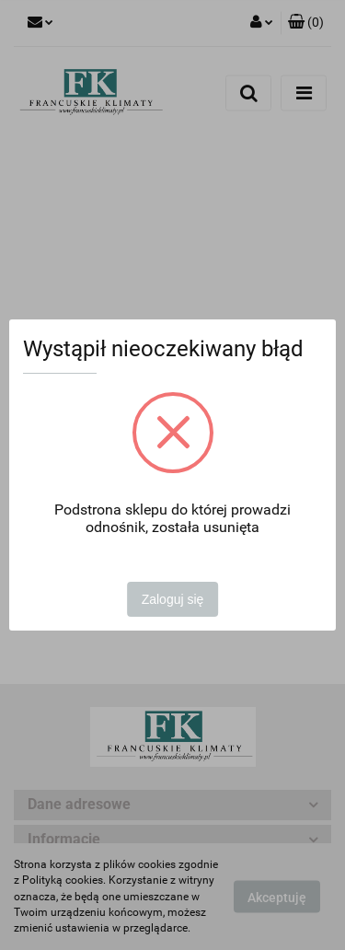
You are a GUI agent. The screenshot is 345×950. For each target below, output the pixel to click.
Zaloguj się (173, 599)
